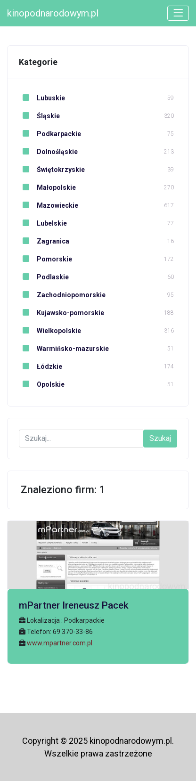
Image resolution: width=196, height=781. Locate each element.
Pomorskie (45, 259)
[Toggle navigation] (178, 13)
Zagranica (44, 241)
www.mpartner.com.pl (59, 643)
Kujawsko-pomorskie (61, 313)
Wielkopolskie (50, 330)
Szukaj (160, 438)
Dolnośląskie (48, 151)
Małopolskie (47, 187)
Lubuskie (42, 98)
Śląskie (39, 116)
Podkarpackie (50, 134)
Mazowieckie (48, 205)
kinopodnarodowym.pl (52, 13)
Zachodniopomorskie (62, 295)
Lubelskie (43, 223)
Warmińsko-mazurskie (64, 348)
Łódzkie (40, 366)
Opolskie (42, 384)
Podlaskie (44, 277)
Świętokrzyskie (52, 169)
